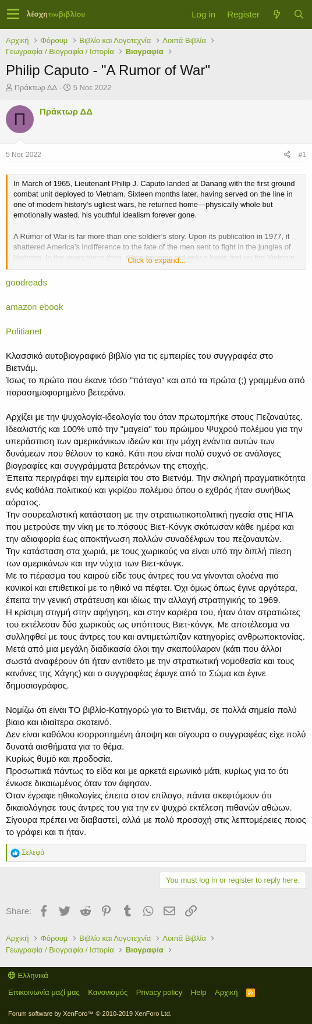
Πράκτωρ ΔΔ (36, 87)
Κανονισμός (107, 992)
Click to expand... (156, 260)
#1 (302, 155)
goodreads (26, 282)
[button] (13, 14)
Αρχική (226, 992)
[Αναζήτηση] (299, 14)
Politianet (24, 331)
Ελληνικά (28, 975)
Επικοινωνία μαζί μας (44, 992)
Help (199, 992)
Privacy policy (159, 992)
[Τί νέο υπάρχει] (276, 14)
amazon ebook (34, 307)
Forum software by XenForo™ (90, 1013)
